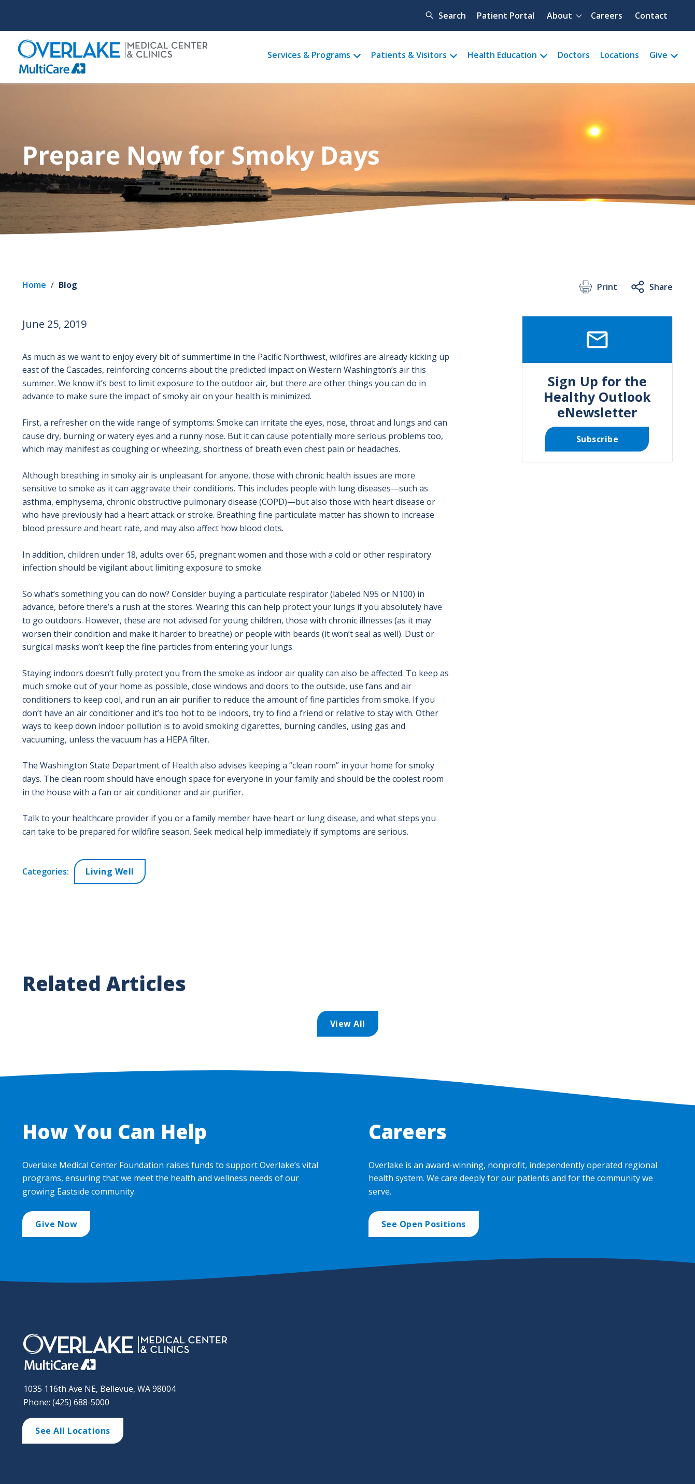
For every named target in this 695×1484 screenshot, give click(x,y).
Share (651, 287)
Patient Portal (505, 15)
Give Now (56, 1224)
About (559, 15)
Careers (606, 15)
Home (34, 284)
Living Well (110, 871)
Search (452, 15)
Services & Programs (308, 55)
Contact (651, 15)
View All (347, 1023)
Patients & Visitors (409, 55)
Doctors (574, 55)
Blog (68, 284)
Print (597, 287)
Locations (619, 55)
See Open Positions (423, 1224)
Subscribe (597, 439)
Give (658, 55)
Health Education (502, 55)
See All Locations (72, 1430)
